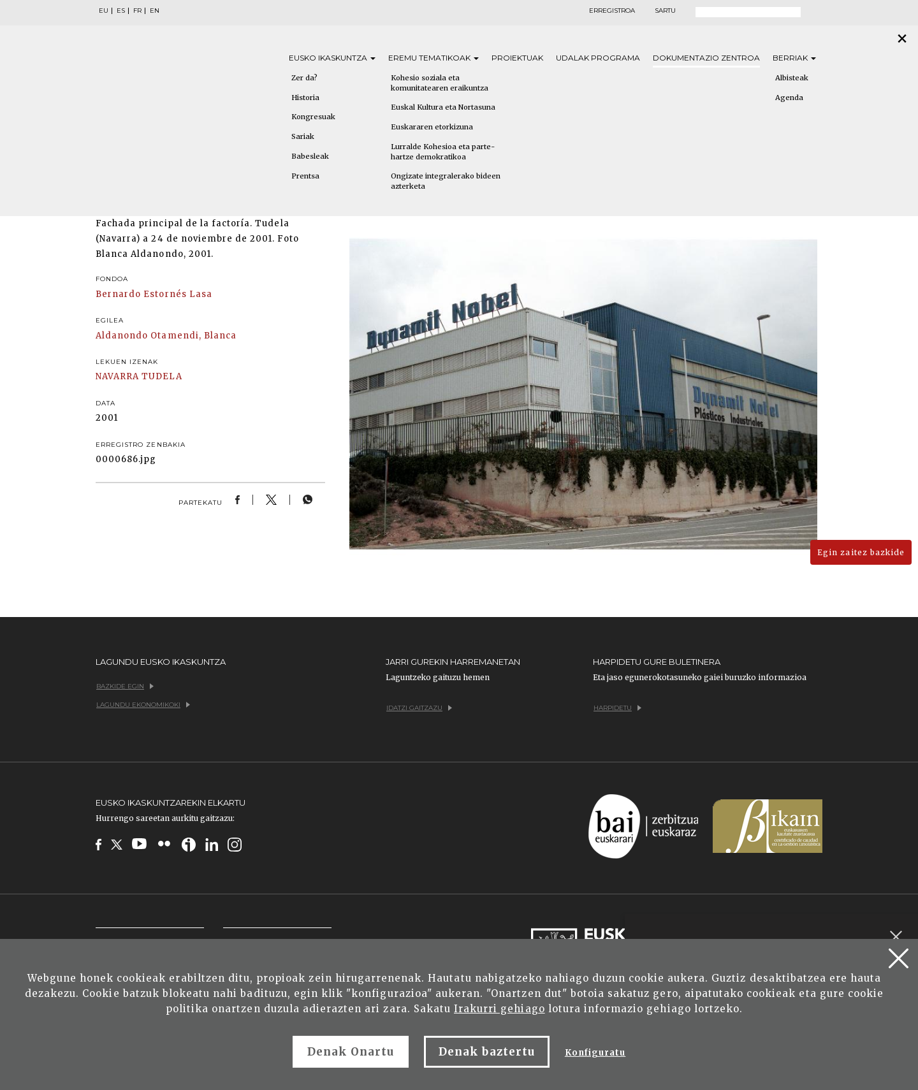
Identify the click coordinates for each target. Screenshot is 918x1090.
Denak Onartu (350, 1052)
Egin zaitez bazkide (861, 552)
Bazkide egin (125, 686)
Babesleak (310, 156)
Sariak (302, 136)
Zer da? (304, 77)
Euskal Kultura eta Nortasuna (443, 107)
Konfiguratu (595, 1052)
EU (103, 11)
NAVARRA (117, 376)
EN (154, 11)
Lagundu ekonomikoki (143, 705)
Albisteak (791, 77)
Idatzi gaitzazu (419, 708)
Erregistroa (612, 11)
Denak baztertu (487, 1052)
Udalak (598, 57)
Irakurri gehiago (499, 1009)
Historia (305, 97)
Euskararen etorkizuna (432, 126)
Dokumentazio (706, 57)
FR (137, 11)
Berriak (794, 57)
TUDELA (162, 376)
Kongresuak (313, 116)
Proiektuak (517, 57)
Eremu (433, 57)
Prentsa (305, 175)
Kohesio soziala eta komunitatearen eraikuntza (439, 82)
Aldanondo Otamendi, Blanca (166, 335)
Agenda (789, 97)
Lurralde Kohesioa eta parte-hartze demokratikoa (443, 151)
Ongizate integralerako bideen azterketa (445, 181)
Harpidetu (617, 708)
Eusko (332, 57)
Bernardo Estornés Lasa (154, 294)
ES (121, 11)
